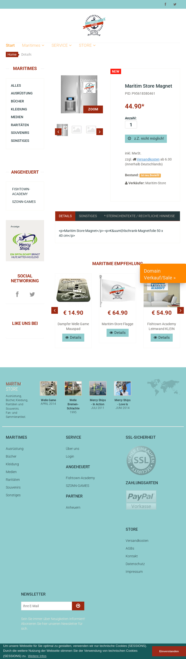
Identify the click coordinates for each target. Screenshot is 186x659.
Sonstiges (20, 141)
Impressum (90, 88)
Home (12, 54)
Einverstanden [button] (169, 651)
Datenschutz (91, 80)
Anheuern (73, 507)
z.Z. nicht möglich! (146, 138)
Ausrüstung (33, 63)
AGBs (85, 63)
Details (65, 216)
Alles (27, 55)
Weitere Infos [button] (37, 656)
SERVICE (62, 45)
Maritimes (33, 45)
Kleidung (31, 80)
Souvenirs (32, 105)
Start (10, 45)
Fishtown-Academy (21, 191)
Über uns (61, 55)
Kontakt (87, 72)
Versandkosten (93, 55)
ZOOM (93, 109)
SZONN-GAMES (24, 202)
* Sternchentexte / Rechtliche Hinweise (139, 216)
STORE (87, 45)
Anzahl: (131, 122)
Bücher (29, 72)
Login (58, 63)
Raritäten (31, 96)
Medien (30, 88)
